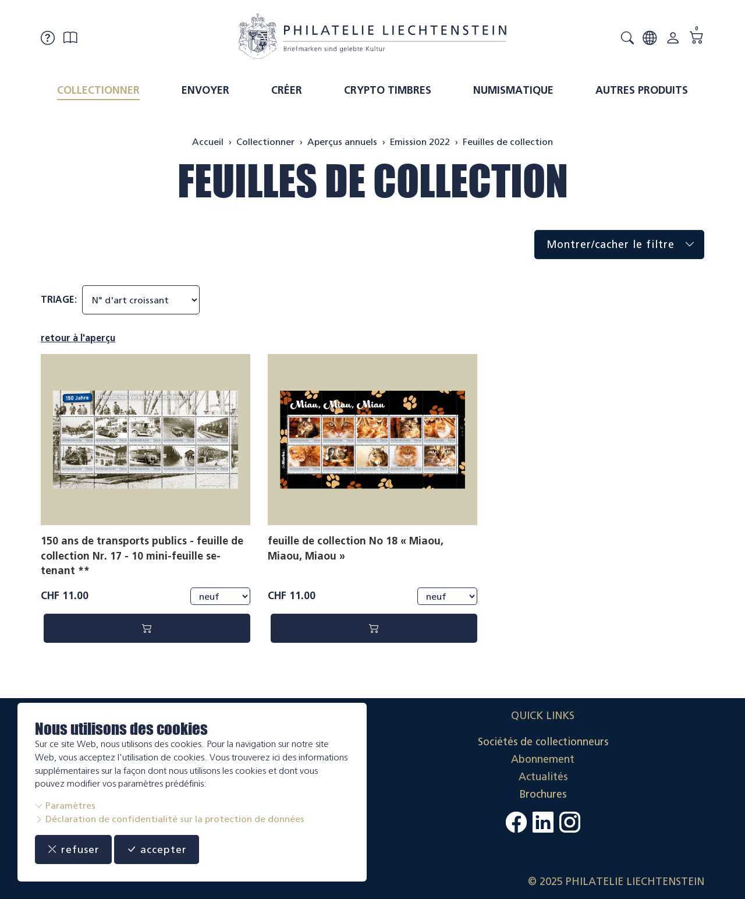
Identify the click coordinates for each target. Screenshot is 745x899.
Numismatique (513, 90)
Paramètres (65, 805)
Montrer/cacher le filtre (625, 245)
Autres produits (641, 90)
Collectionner (98, 90)
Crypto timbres (387, 90)
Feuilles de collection (373, 180)
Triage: (59, 299)
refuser (73, 849)
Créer (286, 90)
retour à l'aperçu (78, 338)
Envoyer (205, 90)
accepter (157, 849)
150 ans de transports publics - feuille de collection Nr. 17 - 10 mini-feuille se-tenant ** (142, 556)
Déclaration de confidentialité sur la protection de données (169, 818)
